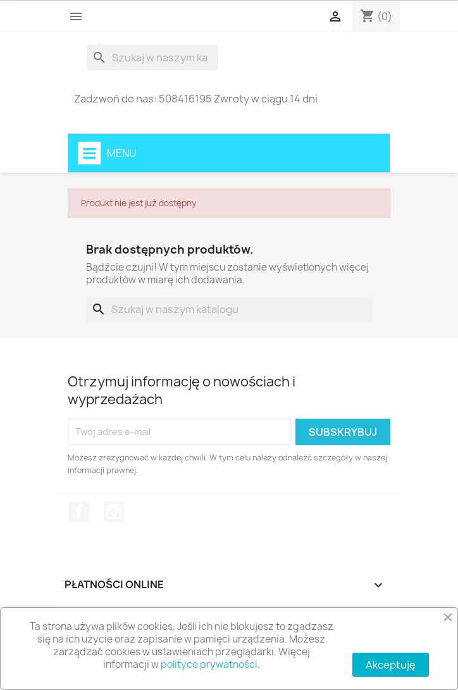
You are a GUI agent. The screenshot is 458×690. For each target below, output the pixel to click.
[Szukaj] (152, 57)
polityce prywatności (209, 664)
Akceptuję (391, 665)
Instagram (114, 512)
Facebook (79, 512)
